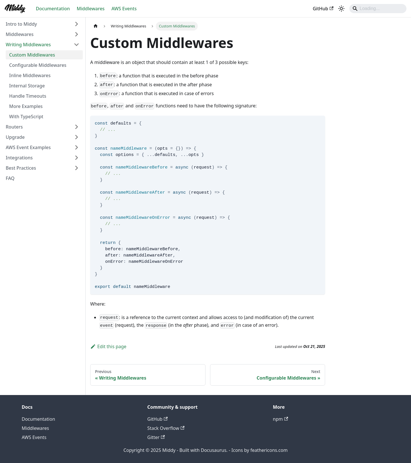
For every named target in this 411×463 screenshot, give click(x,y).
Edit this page (108, 346)
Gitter (156, 437)
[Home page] (95, 26)
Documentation (53, 8)
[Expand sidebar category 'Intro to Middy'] (76, 24)
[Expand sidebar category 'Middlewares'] (76, 34)
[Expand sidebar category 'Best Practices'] (76, 168)
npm (280, 419)
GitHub (323, 8)
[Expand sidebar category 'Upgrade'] (76, 137)
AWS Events (123, 8)
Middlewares (91, 8)
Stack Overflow (165, 428)
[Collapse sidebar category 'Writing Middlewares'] (76, 44)
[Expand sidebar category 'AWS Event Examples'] (76, 147)
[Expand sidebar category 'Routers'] (76, 126)
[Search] (377, 8)
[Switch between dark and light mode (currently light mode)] (341, 8)
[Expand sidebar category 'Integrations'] (76, 157)
